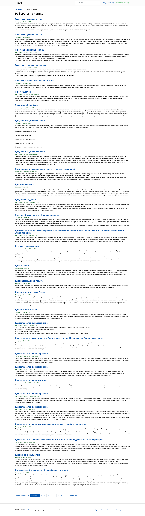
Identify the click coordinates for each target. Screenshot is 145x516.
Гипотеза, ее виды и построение (30, 65)
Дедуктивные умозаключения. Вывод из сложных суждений (45, 169)
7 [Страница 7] (54, 495)
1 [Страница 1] (28, 495)
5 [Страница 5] (48, 495)
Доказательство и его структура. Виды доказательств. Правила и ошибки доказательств (59, 338)
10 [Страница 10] (65, 495)
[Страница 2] (35, 495)
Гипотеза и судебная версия (28, 19)
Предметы (18, 9)
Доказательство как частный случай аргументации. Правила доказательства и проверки (59, 439)
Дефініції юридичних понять (29, 281)
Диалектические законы (27, 309)
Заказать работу (122, 3)
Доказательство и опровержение (31, 353)
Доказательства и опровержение (31, 323)
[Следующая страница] (72, 495)
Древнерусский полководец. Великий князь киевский (41, 470)
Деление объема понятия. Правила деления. (37, 215)
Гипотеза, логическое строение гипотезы (35, 80)
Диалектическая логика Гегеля (30, 292)
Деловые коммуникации (27, 246)
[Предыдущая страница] (21, 495)
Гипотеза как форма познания (30, 50)
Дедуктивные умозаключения (30, 120)
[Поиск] (87, 3)
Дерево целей (22, 265)
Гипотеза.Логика (23, 92)
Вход (104, 3)
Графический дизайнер (26, 105)
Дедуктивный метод (25, 184)
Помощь (111, 3)
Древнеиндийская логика (27, 455)
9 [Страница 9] (61, 495)
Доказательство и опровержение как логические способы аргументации (51, 424)
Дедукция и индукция (25, 199)
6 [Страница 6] (51, 495)
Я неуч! (26, 510)
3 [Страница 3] (41, 495)
